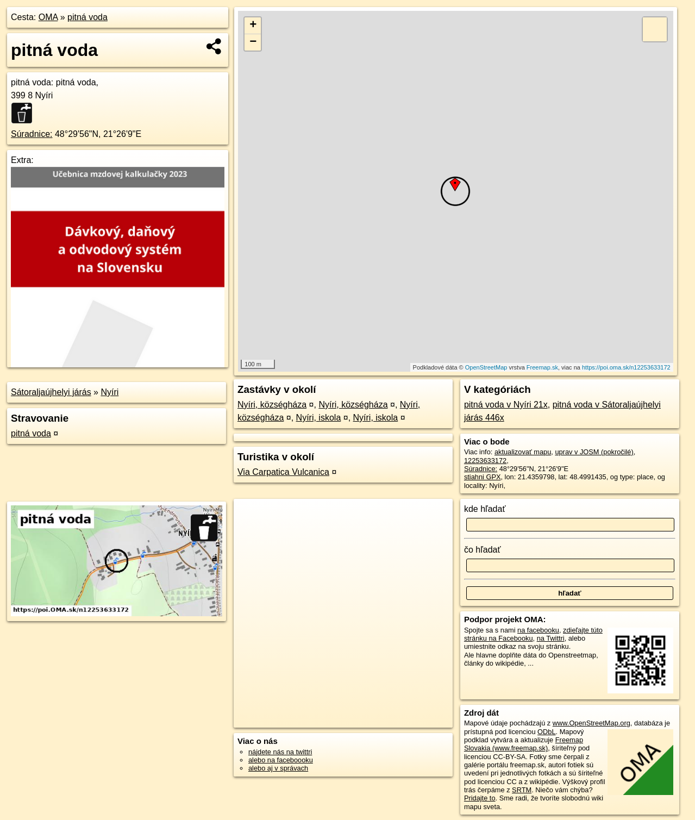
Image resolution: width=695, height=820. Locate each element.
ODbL (546, 732)
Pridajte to (480, 798)
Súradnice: (32, 134)
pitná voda (87, 17)
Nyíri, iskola (318, 417)
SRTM (521, 790)
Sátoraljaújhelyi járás (51, 392)
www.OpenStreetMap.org (591, 723)
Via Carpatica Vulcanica (283, 472)
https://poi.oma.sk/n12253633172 (626, 367)
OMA (48, 17)
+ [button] (252, 25)
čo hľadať (482, 549)
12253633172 (485, 460)
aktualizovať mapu (522, 452)
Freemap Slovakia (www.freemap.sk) (523, 744)
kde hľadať (485, 509)
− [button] (252, 42)
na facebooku (538, 630)
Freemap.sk (542, 367)
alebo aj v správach (278, 768)
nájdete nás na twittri (280, 752)
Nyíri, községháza (271, 404)
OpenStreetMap (486, 367)
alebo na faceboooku (280, 760)
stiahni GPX (482, 477)
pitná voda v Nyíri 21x (506, 404)
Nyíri (109, 392)
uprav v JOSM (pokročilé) (594, 452)
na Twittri (551, 638)
